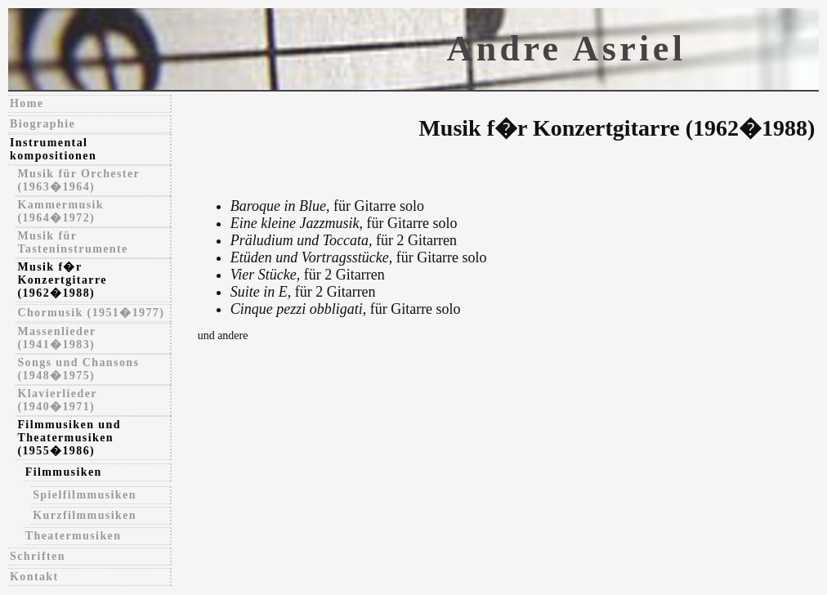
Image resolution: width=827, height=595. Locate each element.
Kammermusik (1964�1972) (60, 211)
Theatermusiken (73, 536)
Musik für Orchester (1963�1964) (78, 180)
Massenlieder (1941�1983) (56, 338)
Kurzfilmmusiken (84, 515)
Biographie (42, 124)
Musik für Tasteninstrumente (72, 242)
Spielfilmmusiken (84, 495)
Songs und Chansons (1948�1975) (78, 369)
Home (26, 103)
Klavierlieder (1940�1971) (57, 400)
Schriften (37, 556)
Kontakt (34, 576)
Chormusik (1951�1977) (90, 312)
